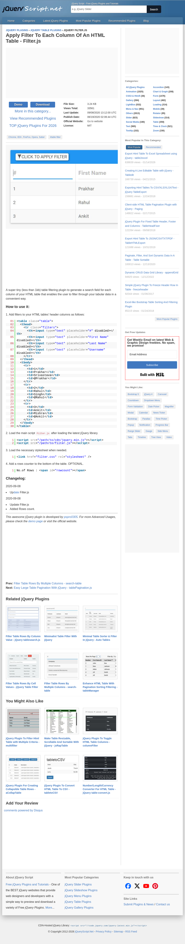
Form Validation (135, 406)
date (16, 492)
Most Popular (134, 147)
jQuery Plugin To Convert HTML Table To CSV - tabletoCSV (59, 789)
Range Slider (134, 431)
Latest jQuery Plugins (55, 20)
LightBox (130, 104)
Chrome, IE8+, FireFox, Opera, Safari (26, 137)
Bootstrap (132, 419)
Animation (131, 91)
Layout (156, 100)
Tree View (156, 437)
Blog (146, 20)
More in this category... (33, 111)
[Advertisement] (62, 73)
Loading (157, 104)
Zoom (156, 130)
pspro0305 (71, 516)
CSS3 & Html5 (133, 96)
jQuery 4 (148, 394)
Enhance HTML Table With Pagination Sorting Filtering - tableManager (100, 687)
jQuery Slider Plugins (78, 884)
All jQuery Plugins (135, 87)
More (49, 907)
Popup (131, 425)
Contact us (163, 904)
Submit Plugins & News (139, 904)
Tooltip (129, 130)
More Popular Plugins (167, 319)
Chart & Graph (160, 91)
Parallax (146, 419)
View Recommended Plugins (33, 118)
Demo (18, 104)
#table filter (55, 137)
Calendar (143, 412)
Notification (144, 425)
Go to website (95, 121)
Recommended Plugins (122, 20)
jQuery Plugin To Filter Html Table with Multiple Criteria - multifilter (22, 742)
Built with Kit (152, 374)
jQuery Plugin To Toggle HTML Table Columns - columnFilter (97, 742)
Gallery (129, 100)
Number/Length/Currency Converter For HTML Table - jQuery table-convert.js (99, 789)
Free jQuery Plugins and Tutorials (33, 7)
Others (129, 113)
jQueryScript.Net (84, 931)
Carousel (162, 394)
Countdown (133, 400)
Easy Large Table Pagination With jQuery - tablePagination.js (53, 587)
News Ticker (159, 412)
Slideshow (158, 117)
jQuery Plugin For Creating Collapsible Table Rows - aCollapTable (22, 789)
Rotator (157, 113)
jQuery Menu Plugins (78, 895)
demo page (35, 521)
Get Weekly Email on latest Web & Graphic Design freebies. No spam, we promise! (151, 342)
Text (128, 126)
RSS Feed (131, 931)
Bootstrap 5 (133, 394)
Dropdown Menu (152, 400)
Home (11, 20)
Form (155, 96)
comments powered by (23, 810)
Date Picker (153, 406)
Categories (29, 20)
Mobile (156, 109)
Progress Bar (162, 425)
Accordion (158, 87)
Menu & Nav (132, 109)
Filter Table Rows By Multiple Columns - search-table (47, 583)
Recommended (153, 147)
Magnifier (169, 406)
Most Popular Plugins (88, 20)
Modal (131, 412)
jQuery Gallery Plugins (79, 907)
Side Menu (163, 431)
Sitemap (118, 931)
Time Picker (161, 419)
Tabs (130, 437)
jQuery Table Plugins (78, 901)
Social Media (132, 122)
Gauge (149, 431)
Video (169, 437)
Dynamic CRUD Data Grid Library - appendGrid (151, 272)
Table (155, 122)
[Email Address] (152, 354)
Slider (129, 117)
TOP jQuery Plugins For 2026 (33, 126)
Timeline (142, 437)
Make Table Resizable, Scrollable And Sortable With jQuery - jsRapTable (61, 742)
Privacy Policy (103, 931)
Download (43, 104)
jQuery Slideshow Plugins (81, 890)
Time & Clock (160, 126)
